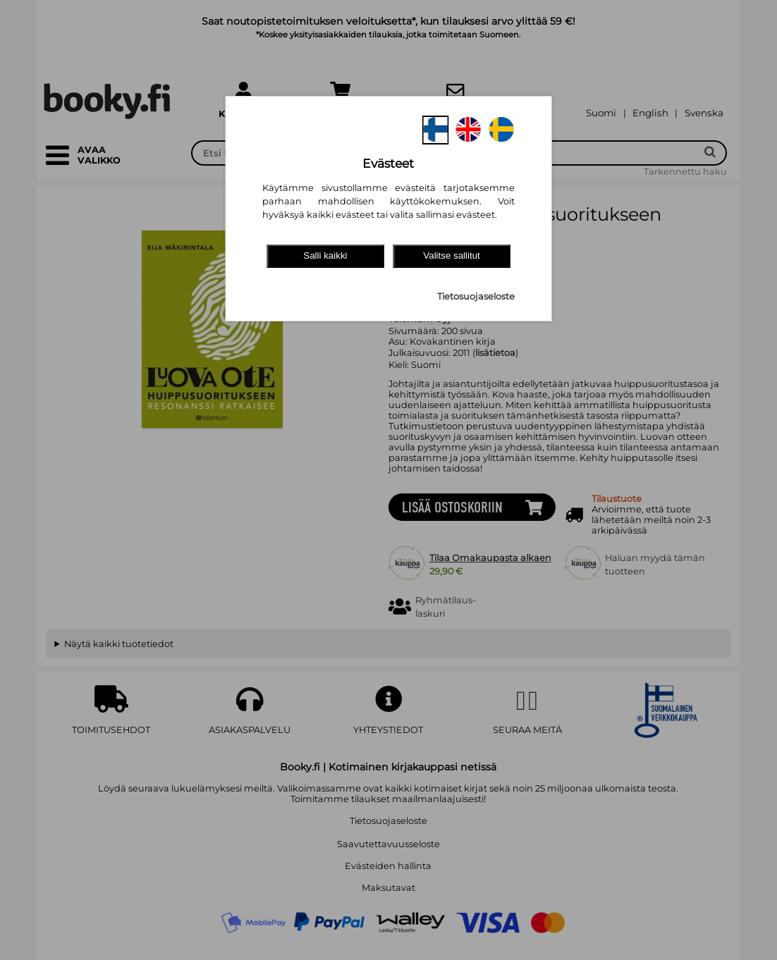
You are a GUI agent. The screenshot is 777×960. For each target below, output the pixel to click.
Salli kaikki (325, 255)
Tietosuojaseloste (476, 296)
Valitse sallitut (451, 255)
